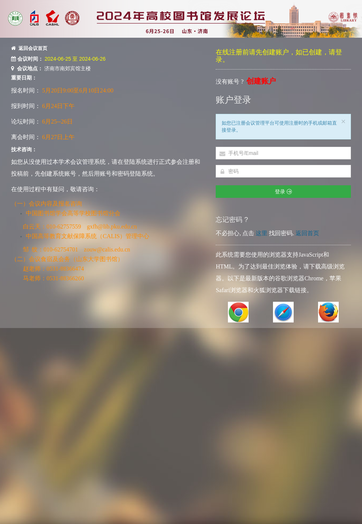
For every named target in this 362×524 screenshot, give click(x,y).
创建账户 (261, 81)
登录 (283, 192)
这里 (261, 233)
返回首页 (307, 233)
